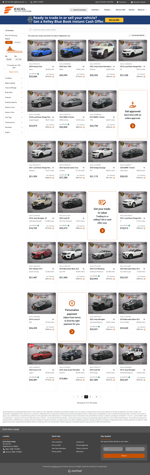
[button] (15, 2)
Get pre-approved (82, 445)
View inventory (57, 442)
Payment (17, 42)
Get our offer (120, 10)
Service (131, 10)
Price (8, 42)
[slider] (6, 53)
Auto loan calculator (59, 448)
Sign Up (124, 455)
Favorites (121, 2)
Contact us (80, 442)
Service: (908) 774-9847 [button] (12, 452)
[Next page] (101, 396)
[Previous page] (73, 396)
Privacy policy (56, 452)
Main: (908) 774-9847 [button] (11, 449)
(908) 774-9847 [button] (37, 2)
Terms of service (82, 448)
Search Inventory (78, 10)
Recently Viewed (138, 2)
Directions (79, 452)
